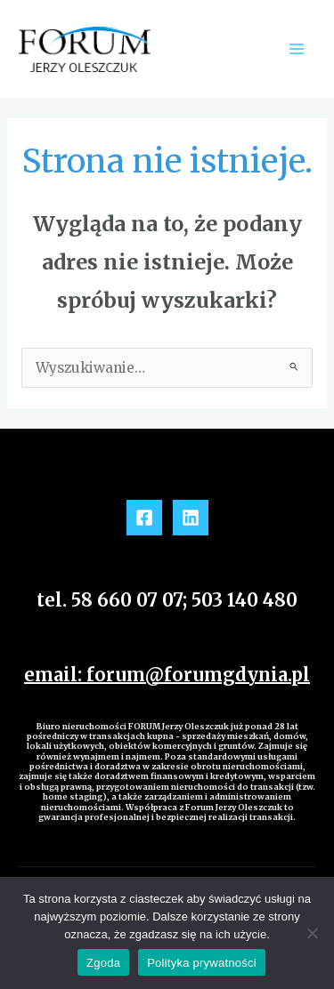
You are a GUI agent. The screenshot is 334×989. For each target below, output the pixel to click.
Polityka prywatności (202, 962)
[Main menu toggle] (297, 48)
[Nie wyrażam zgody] (312, 933)
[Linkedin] (190, 517)
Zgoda (103, 962)
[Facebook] (144, 517)
